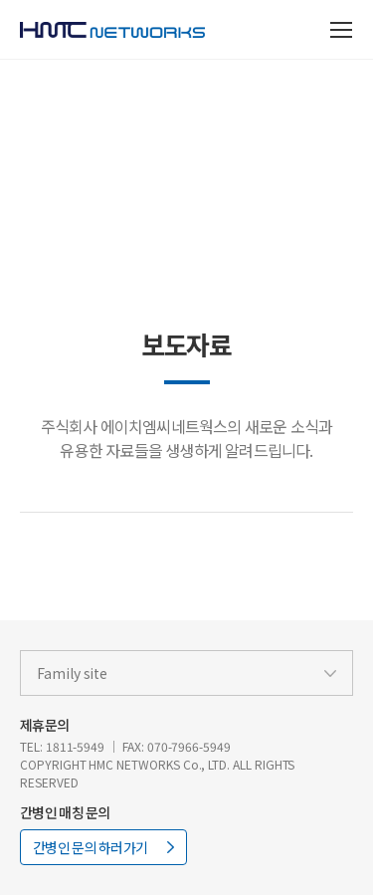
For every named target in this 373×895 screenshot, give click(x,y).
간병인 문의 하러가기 (90, 847)
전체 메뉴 (343, 30)
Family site (72, 673)
